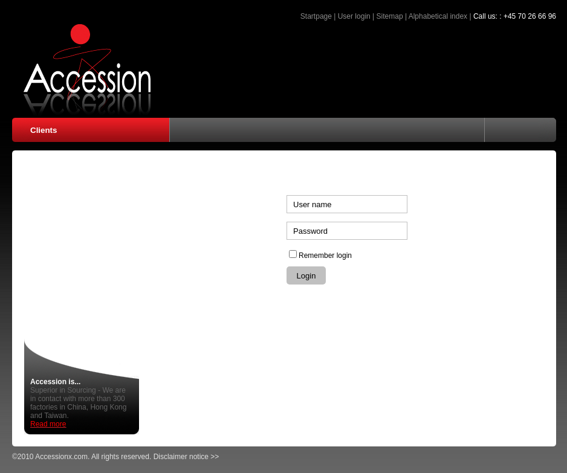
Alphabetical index (438, 16)
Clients (43, 130)
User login (354, 16)
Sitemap (390, 16)
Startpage (316, 16)
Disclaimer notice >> (186, 456)
